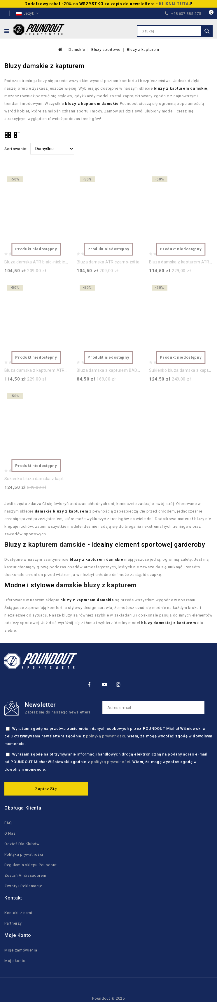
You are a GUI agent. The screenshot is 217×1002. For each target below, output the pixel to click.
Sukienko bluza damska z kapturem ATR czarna (51, 478)
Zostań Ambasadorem (25, 875)
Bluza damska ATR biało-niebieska (38, 262)
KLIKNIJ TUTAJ (175, 3)
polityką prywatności (105, 736)
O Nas (10, 833)
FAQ (8, 823)
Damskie (77, 49)
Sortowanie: (15, 149)
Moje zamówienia (20, 950)
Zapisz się (46, 788)
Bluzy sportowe (105, 49)
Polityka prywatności (23, 854)
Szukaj (207, 31)
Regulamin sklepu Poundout (30, 865)
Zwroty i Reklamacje (23, 886)
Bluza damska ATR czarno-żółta (108, 262)
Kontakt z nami (18, 913)
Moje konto (15, 960)
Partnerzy (13, 923)
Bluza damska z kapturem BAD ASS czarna (119, 370)
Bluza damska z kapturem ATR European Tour (49, 370)
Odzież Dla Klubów (22, 844)
